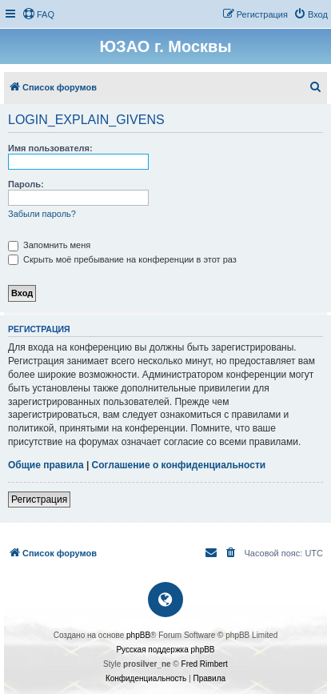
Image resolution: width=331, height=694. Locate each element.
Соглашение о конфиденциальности (179, 465)
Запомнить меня (49, 245)
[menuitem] (38, 14)
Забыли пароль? (42, 214)
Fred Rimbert (204, 664)
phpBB (138, 635)
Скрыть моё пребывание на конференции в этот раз (122, 259)
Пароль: (26, 184)
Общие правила (46, 465)
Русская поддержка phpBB (165, 649)
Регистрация (39, 499)
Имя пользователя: (50, 148)
